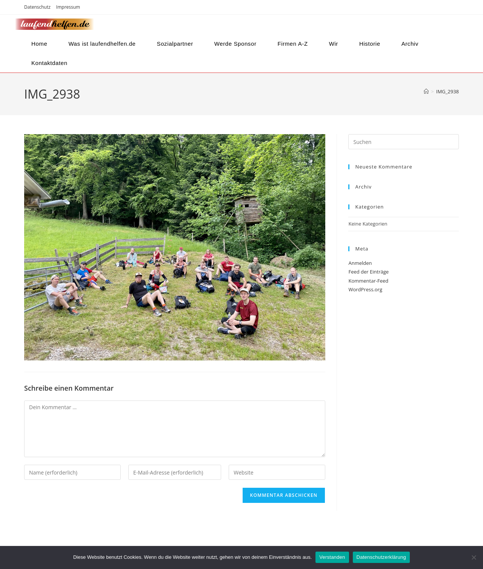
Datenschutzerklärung (381, 557)
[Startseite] (426, 91)
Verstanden (332, 557)
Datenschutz (37, 7)
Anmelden (360, 263)
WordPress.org (365, 289)
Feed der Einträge (368, 271)
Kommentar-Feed (368, 280)
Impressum (68, 7)
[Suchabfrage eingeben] (403, 141)
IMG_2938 (447, 91)
